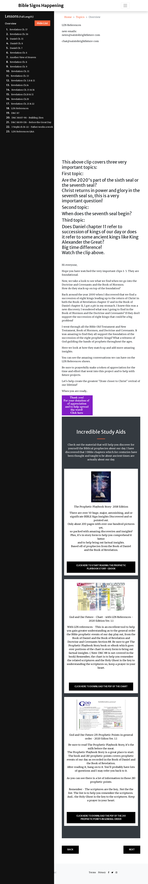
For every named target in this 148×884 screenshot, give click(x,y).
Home (68, 17)
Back (70, 849)
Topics (80, 17)
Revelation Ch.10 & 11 (22, 94)
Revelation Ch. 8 (18, 62)
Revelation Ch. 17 (18, 29)
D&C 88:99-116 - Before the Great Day (31, 122)
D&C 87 (15, 113)
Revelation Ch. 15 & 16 (23, 89)
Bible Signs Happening (41, 5)
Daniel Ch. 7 (16, 48)
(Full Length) (19, 16)
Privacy (102, 872)
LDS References (19, 108)
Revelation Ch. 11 (20, 71)
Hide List (42, 23)
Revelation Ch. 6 (18, 52)
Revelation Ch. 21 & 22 (22, 103)
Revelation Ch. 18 (19, 34)
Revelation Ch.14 (20, 85)
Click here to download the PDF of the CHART (101, 686)
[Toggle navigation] (125, 5)
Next (132, 849)
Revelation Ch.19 (20, 99)
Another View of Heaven (23, 57)
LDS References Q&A (22, 131)
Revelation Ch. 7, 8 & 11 (23, 80)
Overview (10, 23)
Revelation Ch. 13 (20, 76)
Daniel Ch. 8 (16, 43)
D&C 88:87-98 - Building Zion (27, 117)
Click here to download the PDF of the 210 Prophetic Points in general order (101, 817)
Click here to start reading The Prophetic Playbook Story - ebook (101, 567)
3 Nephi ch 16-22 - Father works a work (32, 127)
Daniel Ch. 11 (16, 38)
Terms (92, 872)
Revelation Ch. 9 (18, 66)
